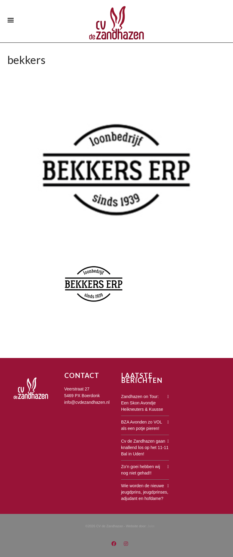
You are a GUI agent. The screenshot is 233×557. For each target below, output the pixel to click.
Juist (150, 526)
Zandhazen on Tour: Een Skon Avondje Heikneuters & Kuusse (142, 403)
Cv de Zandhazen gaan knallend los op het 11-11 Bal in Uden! (144, 447)
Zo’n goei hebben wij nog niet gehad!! (140, 469)
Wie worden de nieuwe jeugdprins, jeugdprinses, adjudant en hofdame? (144, 492)
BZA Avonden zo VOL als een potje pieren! (141, 425)
